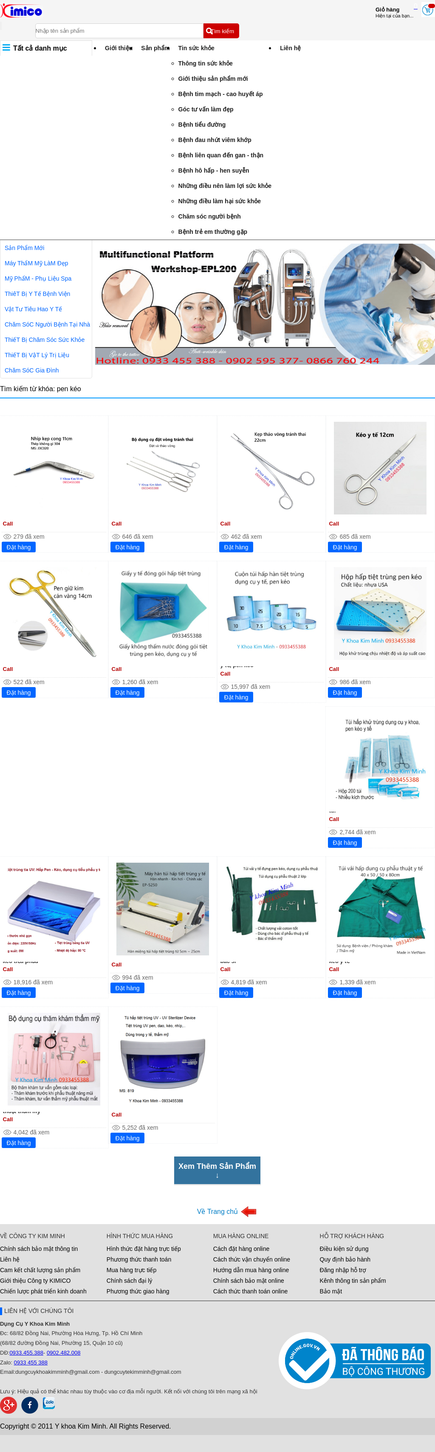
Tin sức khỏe (196, 48)
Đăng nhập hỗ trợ (343, 1270)
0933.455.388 (26, 1353)
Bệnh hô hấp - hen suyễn (213, 170)
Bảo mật (331, 1291)
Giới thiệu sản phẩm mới (213, 78)
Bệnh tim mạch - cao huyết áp (220, 94)
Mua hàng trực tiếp (131, 1270)
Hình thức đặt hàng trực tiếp (144, 1248)
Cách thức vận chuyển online (251, 1259)
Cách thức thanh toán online (250, 1291)
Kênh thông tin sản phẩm (353, 1280)
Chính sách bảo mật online (248, 1280)
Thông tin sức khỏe (205, 63)
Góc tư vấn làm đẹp (206, 109)
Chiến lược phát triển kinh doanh (43, 1291)
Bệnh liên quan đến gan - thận (221, 155)
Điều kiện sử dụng (344, 1248)
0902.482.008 (64, 1353)
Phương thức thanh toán (139, 1259)
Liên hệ (290, 48)
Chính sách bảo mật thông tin (39, 1248)
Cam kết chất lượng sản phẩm (40, 1270)
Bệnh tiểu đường (202, 124)
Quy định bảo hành (345, 1259)
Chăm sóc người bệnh (209, 216)
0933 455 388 (31, 1362)
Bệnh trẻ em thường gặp (213, 231)
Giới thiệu (119, 48)
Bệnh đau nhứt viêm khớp (214, 139)
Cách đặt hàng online (241, 1248)
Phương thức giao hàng (138, 1291)
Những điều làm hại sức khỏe (219, 201)
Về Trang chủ (217, 1211)
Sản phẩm (155, 48)
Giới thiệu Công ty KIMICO (35, 1280)
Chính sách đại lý (130, 1280)
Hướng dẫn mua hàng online (251, 1270)
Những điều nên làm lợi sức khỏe (225, 185)
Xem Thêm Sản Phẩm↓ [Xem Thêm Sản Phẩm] (217, 1170)
